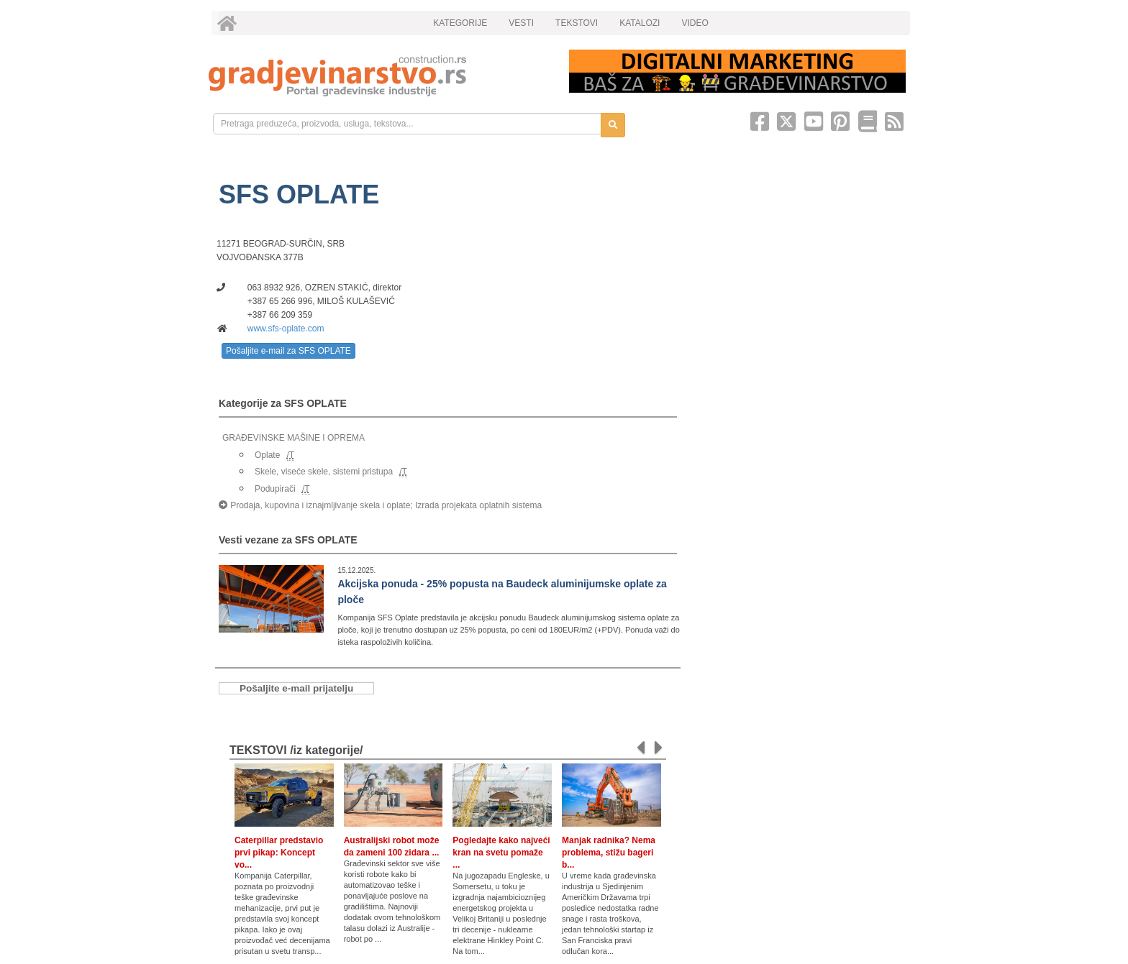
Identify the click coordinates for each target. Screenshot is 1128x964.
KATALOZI (639, 23)
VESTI (521, 23)
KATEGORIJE (460, 23)
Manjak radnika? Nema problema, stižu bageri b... (608, 852)
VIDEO (694, 23)
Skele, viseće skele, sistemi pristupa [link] (324, 472)
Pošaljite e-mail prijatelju (296, 688)
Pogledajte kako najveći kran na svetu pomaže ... (501, 852)
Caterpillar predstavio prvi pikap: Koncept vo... (279, 852)
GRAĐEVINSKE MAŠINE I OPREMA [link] (293, 438)
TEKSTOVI (576, 23)
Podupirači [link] (275, 489)
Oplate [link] (267, 455)
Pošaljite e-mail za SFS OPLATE (288, 351)
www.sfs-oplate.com (285, 328)
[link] (378, 76)
